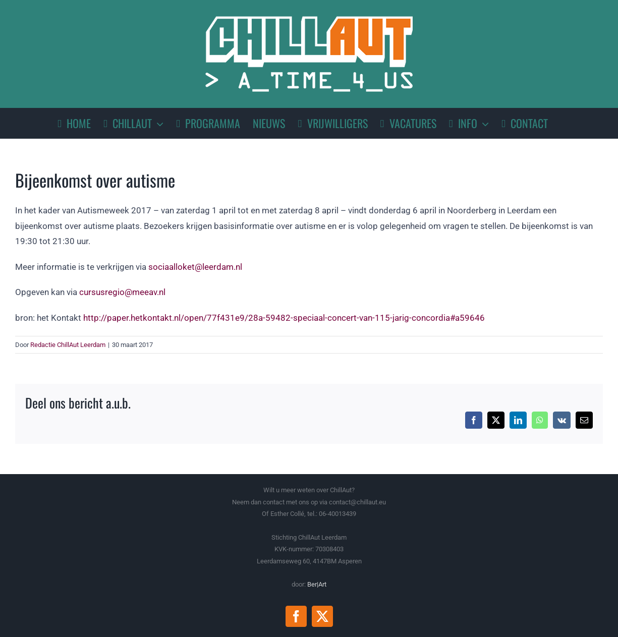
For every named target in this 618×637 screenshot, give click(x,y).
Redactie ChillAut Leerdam (67, 345)
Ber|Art (316, 584)
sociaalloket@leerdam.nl (195, 267)
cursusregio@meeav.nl (122, 292)
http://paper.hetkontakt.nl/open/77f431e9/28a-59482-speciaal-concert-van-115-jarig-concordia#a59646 (284, 318)
